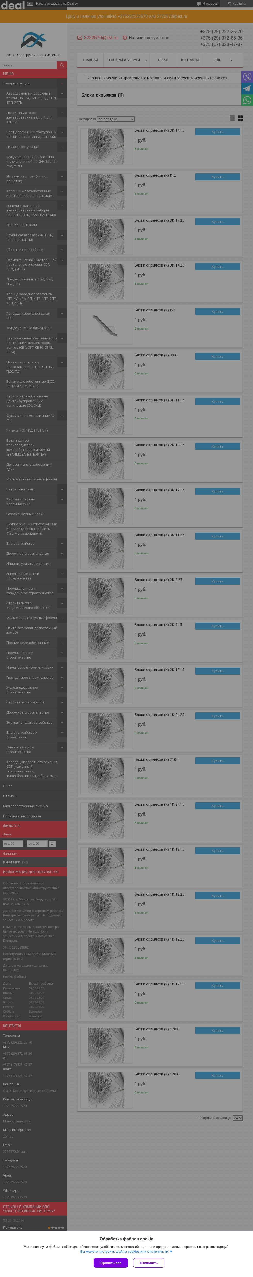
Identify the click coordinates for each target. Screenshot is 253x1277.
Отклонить (149, 1263)
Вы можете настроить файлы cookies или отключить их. (124, 1252)
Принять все (110, 1263)
